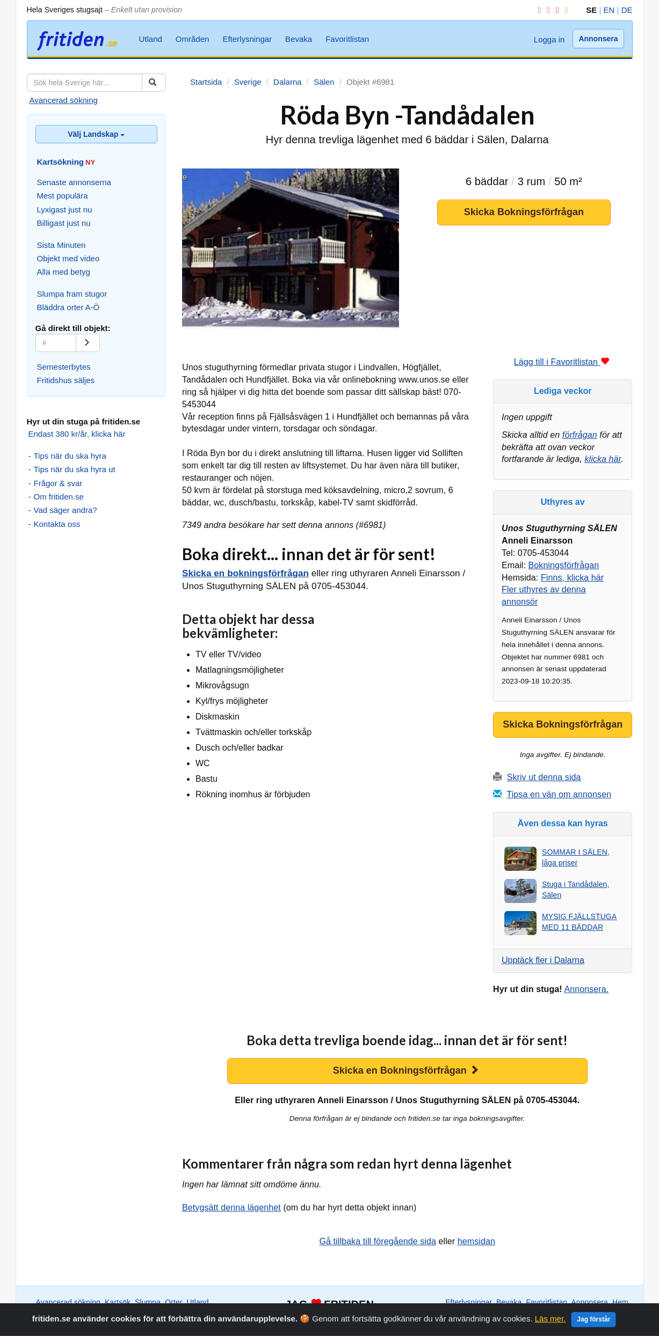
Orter (173, 1302)
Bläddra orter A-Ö (68, 307)
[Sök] (154, 83)
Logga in (549, 39)
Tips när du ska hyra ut (74, 469)
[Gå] (88, 343)
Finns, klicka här (572, 577)
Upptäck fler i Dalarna (543, 960)
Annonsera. (586, 989)
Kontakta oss (57, 523)
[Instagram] (546, 9)
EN (609, 9)
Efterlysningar (247, 38)
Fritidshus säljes (66, 380)
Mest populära (62, 195)
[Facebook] (537, 9)
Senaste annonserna (74, 182)
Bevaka (298, 38)
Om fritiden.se (59, 496)
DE (627, 9)
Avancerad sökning (64, 100)
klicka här (602, 459)
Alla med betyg (63, 271)
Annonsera (598, 38)
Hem (620, 1302)
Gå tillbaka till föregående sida (377, 1241)
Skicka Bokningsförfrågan (524, 212)
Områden (192, 38)
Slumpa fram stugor (72, 293)
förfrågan (579, 434)
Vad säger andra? (65, 510)
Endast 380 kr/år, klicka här (77, 433)
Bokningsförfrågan (563, 565)
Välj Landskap (96, 134)
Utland (150, 38)
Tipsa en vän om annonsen (558, 794)
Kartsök (118, 1302)
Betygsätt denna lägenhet (231, 1207)
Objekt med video (68, 258)
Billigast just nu (64, 222)
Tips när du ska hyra (70, 455)
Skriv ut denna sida (544, 777)
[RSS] (564, 9)
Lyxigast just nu (64, 209)
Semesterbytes (64, 366)
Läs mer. (550, 1331)
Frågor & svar (58, 483)
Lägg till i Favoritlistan (561, 361)
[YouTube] (555, 9)
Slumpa (148, 1302)
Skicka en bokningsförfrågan (245, 573)
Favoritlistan (347, 38)
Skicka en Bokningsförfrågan (406, 1070)
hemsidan (476, 1241)
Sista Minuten (61, 244)
